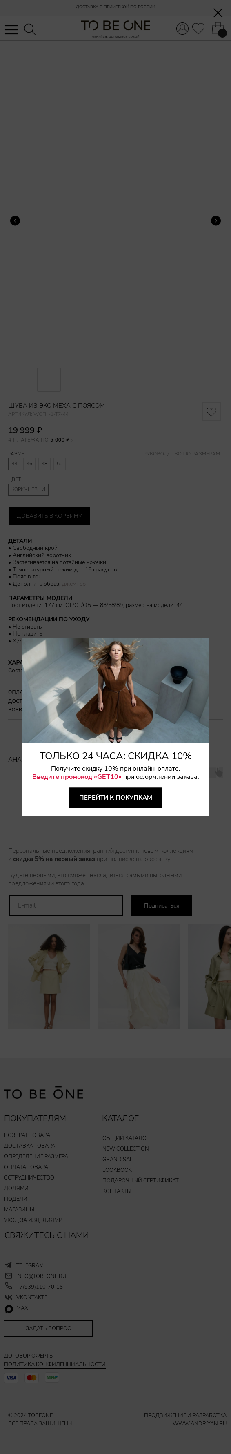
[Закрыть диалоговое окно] (218, 13)
